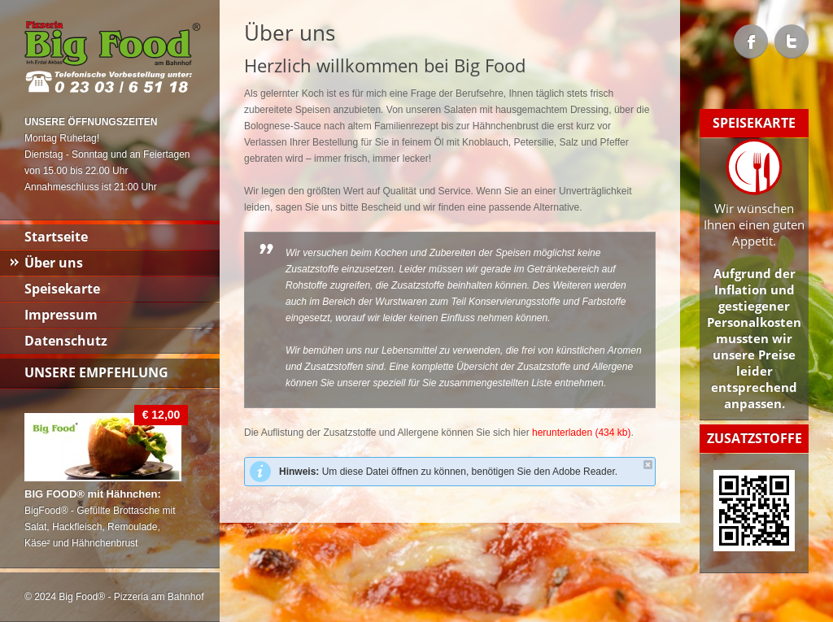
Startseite (56, 236)
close (647, 464)
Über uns (53, 262)
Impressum (61, 315)
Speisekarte (62, 289)
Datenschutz (65, 341)
